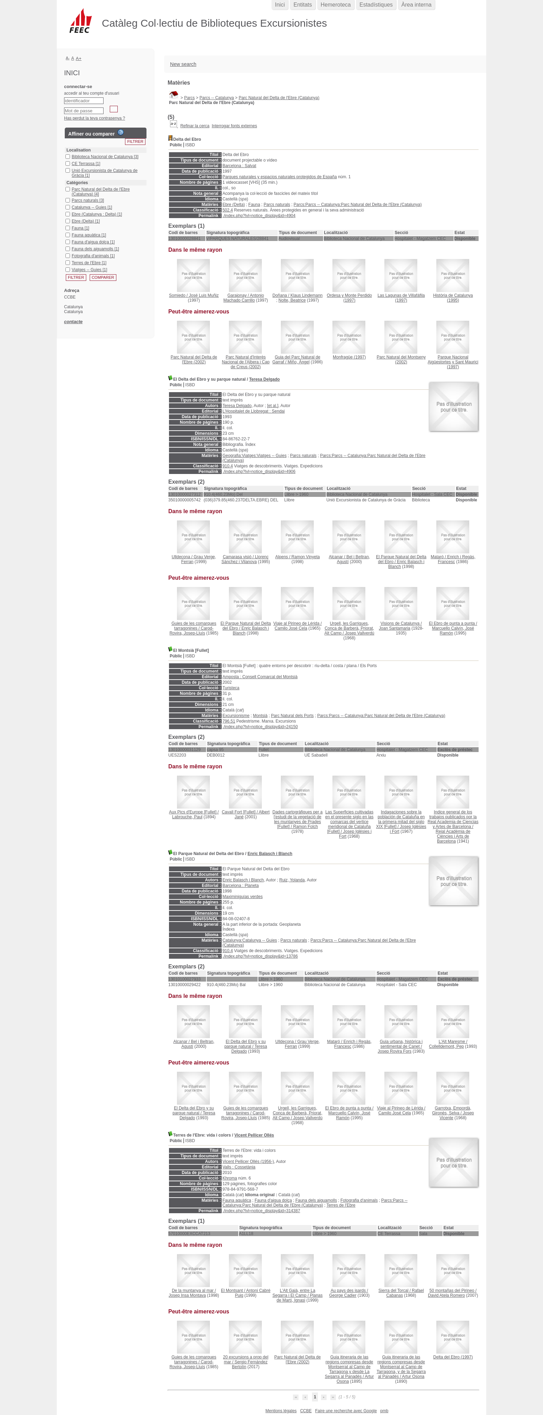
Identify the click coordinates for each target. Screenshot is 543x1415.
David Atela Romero (446, 1295)
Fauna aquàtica (236, 1200)
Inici (280, 5)
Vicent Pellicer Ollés (254, 1135)
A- (68, 58)
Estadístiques (376, 5)
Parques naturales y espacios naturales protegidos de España (279, 176)
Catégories (77, 182)
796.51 (228, 721)
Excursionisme (235, 715)
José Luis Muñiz (204, 295)
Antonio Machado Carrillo (243, 298)
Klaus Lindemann (307, 295)
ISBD (190, 145)
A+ (79, 58)
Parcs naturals (277, 204)
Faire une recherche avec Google (346, 1410)
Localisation (78, 150)
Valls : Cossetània (238, 1167)
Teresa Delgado (264, 379)
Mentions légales (281, 1410)
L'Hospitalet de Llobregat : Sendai (253, 411)
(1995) (453, 298)
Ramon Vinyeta (306, 556)
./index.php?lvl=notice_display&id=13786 (260, 956)
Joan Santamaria (394, 628)
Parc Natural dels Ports (292, 715)
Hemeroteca (336, 5)
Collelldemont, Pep (446, 1046)
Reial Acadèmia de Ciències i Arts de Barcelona (453, 836)
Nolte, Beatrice (292, 300)
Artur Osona (413, 1376)
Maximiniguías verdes (242, 896)
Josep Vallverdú (359, 633)
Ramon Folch (305, 826)
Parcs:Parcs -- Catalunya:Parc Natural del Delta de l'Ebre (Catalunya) (358, 204)
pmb (384, 1410)
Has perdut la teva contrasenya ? (94, 118)
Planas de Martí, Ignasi (300, 1298)
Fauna (254, 204)
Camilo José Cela (291, 628)
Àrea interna (416, 5)
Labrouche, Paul (187, 816)
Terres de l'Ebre (341, 1205)
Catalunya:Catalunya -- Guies (249, 940)
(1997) (349, 298)
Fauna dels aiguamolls (316, 1200)
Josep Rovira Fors (394, 1051)
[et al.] (272, 405)
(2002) (194, 359)
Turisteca (230, 687)
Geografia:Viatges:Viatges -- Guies (254, 455)
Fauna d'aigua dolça (273, 1200)
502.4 (227, 210)
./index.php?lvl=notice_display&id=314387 (261, 1210)
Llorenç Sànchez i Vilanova (245, 559)
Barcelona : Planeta (240, 885)
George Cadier (342, 1295)
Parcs (189, 97)
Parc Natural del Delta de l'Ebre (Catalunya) (279, 97)
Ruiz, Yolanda (291, 880)
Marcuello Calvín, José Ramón (453, 631)
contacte (73, 321)
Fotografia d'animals (359, 1200)
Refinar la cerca (195, 125)
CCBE (306, 1410)
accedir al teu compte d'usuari (91, 93)
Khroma (229, 1178)
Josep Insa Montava (187, 1295)
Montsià (260, 715)
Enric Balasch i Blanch (270, 853)
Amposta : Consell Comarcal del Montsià (259, 676)
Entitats (302, 5)
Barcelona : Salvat (239, 165)
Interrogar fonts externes (234, 125)
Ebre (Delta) (233, 204)
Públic (176, 145)
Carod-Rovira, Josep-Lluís (191, 631)
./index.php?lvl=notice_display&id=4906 (258, 471)
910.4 (227, 466)
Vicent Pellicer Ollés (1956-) (248, 1161)
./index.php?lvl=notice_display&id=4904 (258, 215)
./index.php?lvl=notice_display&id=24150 (260, 726)
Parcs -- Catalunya (216, 97)
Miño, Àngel (298, 362)
